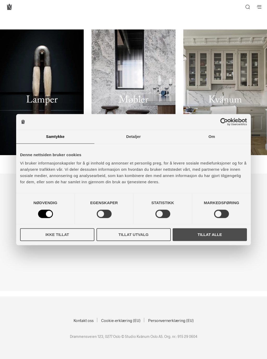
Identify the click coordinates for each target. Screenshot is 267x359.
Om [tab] (211, 136)
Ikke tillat (57, 234)
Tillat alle (210, 234)
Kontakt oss (84, 320)
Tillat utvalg (133, 234)
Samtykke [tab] (55, 136)
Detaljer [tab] (133, 136)
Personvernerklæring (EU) (171, 320)
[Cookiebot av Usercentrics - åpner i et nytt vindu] (224, 122)
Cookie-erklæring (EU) (121, 320)
